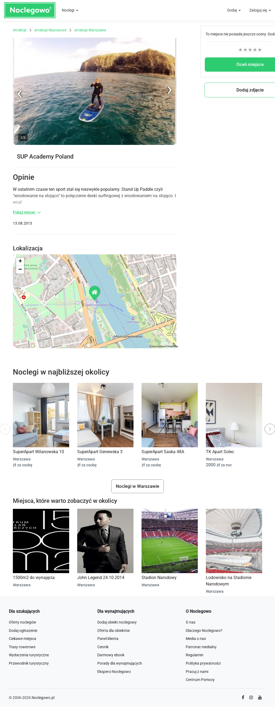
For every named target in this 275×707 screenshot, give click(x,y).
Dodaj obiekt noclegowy (117, 622)
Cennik (103, 647)
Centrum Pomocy (200, 679)
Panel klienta (107, 638)
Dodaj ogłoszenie (23, 630)
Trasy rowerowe (22, 647)
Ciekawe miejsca (22, 638)
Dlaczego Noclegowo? (204, 630)
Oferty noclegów (22, 622)
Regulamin (194, 655)
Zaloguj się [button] (258, 10)
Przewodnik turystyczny (29, 663)
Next (172, 40)
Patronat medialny (201, 647)
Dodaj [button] (232, 10)
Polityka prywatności (203, 663)
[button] (95, 293)
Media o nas (196, 638)
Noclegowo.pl (43, 697)
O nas (190, 622)
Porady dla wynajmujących (119, 663)
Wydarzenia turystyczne (29, 655)
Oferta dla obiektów (113, 630)
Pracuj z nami (197, 671)
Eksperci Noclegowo (114, 671)
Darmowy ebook (110, 655)
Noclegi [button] (68, 10)
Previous (20, 144)
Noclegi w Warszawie (137, 486)
